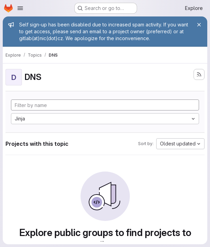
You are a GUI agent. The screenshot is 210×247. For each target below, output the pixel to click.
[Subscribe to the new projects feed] (199, 74)
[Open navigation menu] (20, 8)
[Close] (199, 25)
